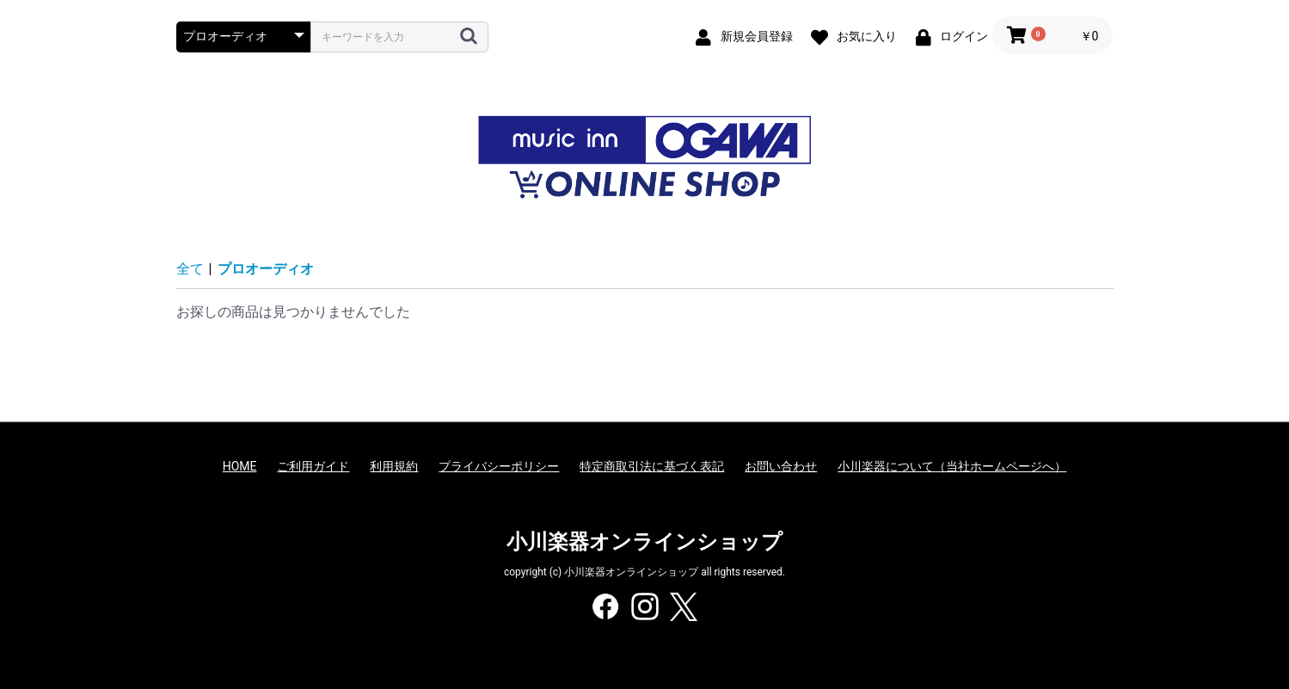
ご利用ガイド (313, 466)
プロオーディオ (266, 269)
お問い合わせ (781, 466)
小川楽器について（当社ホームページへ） (952, 466)
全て (190, 269)
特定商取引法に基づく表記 (652, 466)
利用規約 (394, 466)
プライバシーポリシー (499, 466)
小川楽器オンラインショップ (644, 542)
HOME (240, 466)
